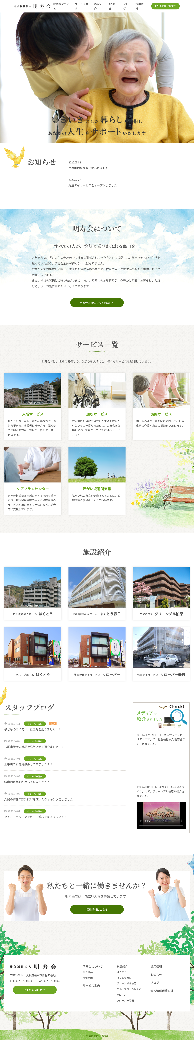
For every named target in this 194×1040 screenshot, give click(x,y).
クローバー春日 (125, 1000)
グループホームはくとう (130, 989)
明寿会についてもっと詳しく (97, 303)
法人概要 (88, 972)
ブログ (154, 982)
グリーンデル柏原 (126, 983)
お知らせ (156, 974)
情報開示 (88, 977)
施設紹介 (122, 966)
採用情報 (156, 966)
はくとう (122, 972)
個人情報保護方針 (161, 990)
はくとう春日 (124, 977)
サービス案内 (91, 985)
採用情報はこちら (97, 909)
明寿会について (93, 966)
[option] (97, 77)
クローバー (123, 995)
